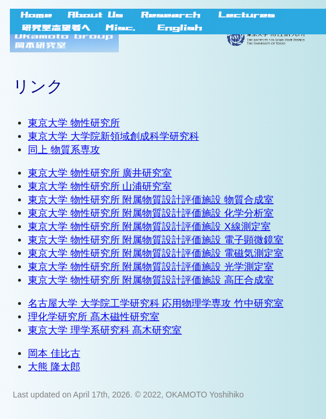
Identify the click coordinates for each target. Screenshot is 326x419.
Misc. (120, 28)
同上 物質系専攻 (64, 149)
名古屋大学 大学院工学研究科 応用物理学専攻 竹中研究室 (156, 303)
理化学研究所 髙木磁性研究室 (94, 316)
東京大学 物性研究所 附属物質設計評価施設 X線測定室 (149, 226)
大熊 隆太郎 (54, 366)
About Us (95, 15)
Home (36, 15)
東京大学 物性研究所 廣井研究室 (100, 173)
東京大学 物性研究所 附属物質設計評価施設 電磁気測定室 (156, 253)
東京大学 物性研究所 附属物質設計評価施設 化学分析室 (151, 213)
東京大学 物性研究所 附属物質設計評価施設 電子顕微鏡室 (156, 240)
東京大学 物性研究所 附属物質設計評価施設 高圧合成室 (151, 280)
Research (170, 15)
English (179, 28)
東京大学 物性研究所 (74, 123)
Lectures (246, 15)
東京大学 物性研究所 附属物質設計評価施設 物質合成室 (151, 199)
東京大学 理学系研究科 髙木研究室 (105, 330)
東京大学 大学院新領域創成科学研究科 (113, 136)
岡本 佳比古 (54, 353)
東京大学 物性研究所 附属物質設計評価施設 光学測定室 (151, 266)
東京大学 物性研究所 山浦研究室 (100, 186)
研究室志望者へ (56, 28)
